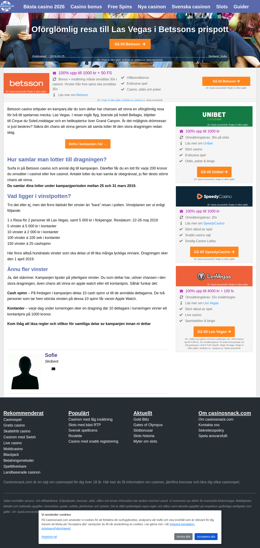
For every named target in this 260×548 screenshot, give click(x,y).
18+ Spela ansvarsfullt (15, 92)
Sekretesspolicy (211, 430)
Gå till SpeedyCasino (214, 252)
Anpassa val (49, 536)
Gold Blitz (141, 419)
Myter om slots (145, 441)
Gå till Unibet (214, 172)
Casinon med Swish (19, 437)
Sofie (223, 56)
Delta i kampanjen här (86, 144)
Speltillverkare (14, 466)
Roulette (75, 436)
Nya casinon (152, 6)
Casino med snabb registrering (93, 441)
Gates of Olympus (148, 425)
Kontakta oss (209, 425)
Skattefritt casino (16, 431)
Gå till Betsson (130, 44)
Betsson (82, 95)
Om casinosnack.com (215, 419)
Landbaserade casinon (21, 472)
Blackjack (11, 455)
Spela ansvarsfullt (212, 436)
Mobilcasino (13, 449)
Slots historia (143, 436)
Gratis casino (14, 425)
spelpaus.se (139, 60)
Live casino (12, 443)
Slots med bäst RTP (84, 425)
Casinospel (12, 420)
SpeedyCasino (213, 223)
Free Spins (120, 6)
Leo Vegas (211, 303)
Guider (241, 6)
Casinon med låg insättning (90, 419)
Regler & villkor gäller (111, 60)
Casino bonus (86, 6)
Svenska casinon (191, 6)
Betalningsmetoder (18, 460)
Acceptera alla (206, 536)
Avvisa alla (183, 536)
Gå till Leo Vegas (214, 332)
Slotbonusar (143, 430)
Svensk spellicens (83, 430)
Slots (222, 6)
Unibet (208, 143)
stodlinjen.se (127, 60)
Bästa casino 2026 (44, 6)
